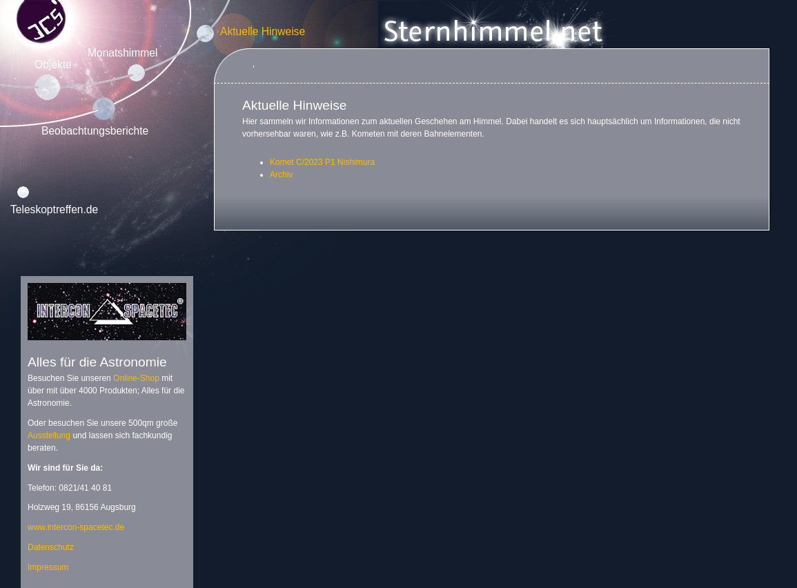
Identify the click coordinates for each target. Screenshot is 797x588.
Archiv (281, 174)
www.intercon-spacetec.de (76, 527)
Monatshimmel (122, 53)
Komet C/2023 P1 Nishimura (322, 162)
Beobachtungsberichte (94, 131)
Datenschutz (51, 547)
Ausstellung (49, 435)
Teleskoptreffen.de (54, 209)
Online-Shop (136, 378)
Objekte (53, 64)
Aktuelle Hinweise (262, 31)
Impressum (48, 567)
